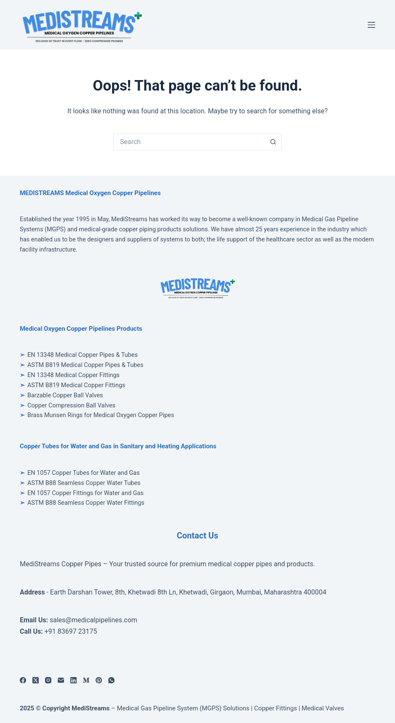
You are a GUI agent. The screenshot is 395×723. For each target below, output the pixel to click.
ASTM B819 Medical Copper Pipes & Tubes (85, 365)
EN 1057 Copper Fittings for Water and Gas (85, 493)
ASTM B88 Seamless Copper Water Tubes (84, 483)
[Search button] (273, 142)
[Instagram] (48, 680)
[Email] (61, 680)
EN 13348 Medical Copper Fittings (73, 375)
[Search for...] (189, 142)
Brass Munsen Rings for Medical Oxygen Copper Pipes (100, 415)
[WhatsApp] (111, 680)
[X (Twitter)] (35, 680)
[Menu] (371, 25)
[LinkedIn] (73, 680)
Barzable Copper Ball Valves (65, 395)
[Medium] (86, 680)
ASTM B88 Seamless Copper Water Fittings (85, 502)
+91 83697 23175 (71, 631)
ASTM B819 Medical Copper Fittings (76, 385)
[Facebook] (23, 680)
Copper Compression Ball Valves (71, 405)
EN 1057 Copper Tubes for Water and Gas (83, 473)
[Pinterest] (99, 680)
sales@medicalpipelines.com (93, 620)
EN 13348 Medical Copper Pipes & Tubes (82, 355)
